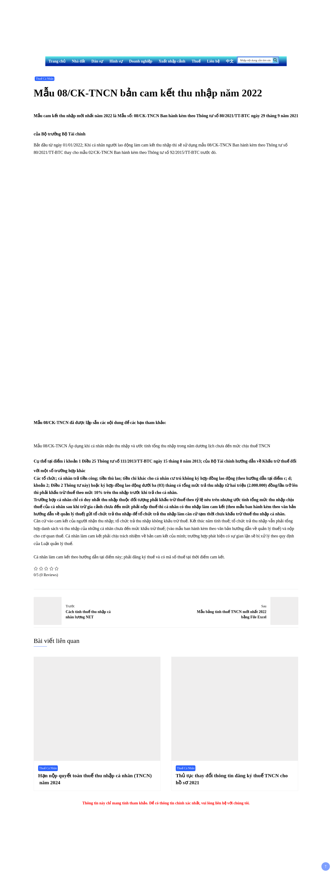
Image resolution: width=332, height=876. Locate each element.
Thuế (196, 61)
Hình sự (116, 61)
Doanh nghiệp (140, 61)
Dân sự (97, 61)
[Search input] (255, 60)
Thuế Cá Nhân (44, 78)
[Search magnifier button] (275, 60)
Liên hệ (213, 61)
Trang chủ (56, 61)
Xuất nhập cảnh (172, 61)
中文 (230, 61)
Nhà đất (78, 61)
